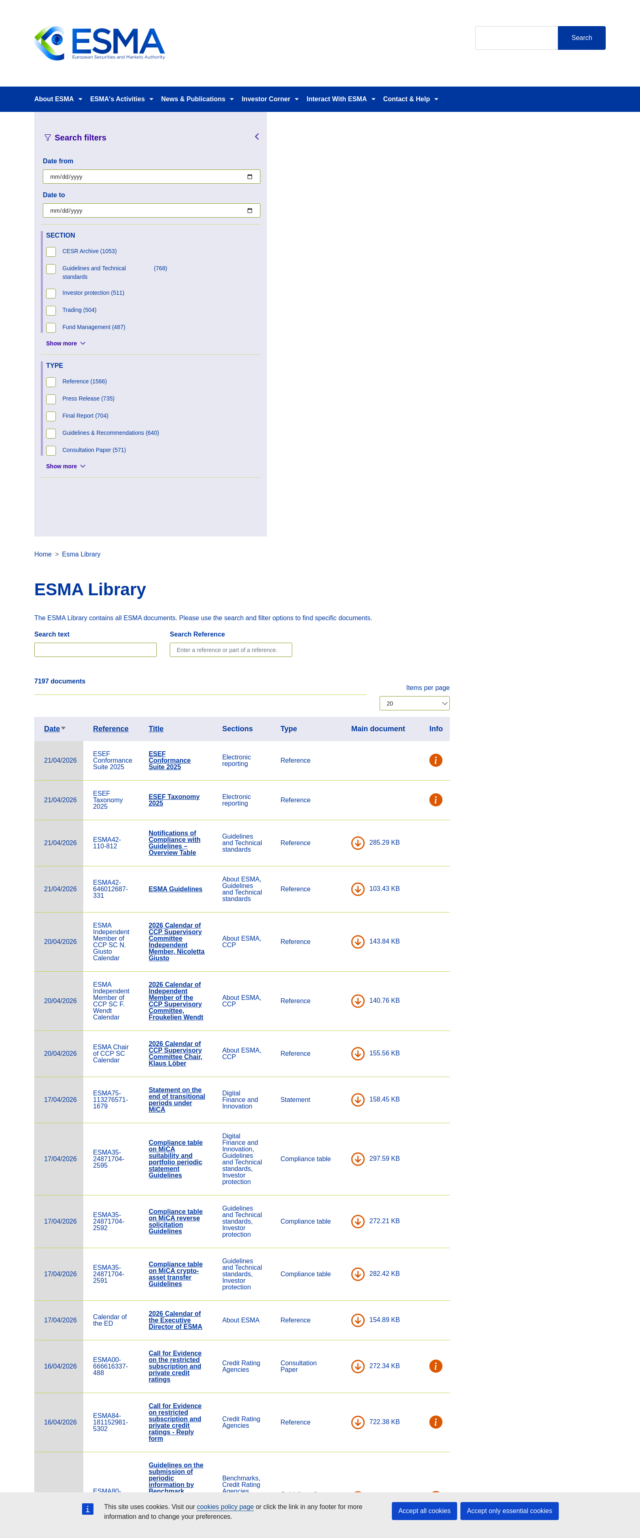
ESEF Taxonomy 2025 (330, 375)
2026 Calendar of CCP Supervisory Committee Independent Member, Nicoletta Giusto (332, 517)
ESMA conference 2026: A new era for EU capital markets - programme (332, 1204)
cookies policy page (225, 1506)
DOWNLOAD (513, 418)
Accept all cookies (424, 1510)
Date (211, 304)
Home (199, 129)
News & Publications (193, 99)
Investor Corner (266, 99)
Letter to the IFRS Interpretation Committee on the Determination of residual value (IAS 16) (332, 1149)
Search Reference (353, 209)
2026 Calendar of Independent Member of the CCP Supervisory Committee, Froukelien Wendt (331, 576)
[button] (592, 336)
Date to (54, 194)
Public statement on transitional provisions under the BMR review (331, 1254)
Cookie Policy (424, 1475)
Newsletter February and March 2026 (325, 1297)
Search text (207, 209)
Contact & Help (406, 99)
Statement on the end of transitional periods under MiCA (332, 675)
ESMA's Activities (117, 99)
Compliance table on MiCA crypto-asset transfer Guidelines (331, 849)
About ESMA (54, 99)
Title (312, 304)
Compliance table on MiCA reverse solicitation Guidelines (331, 796)
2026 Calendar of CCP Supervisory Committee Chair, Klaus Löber (331, 629)
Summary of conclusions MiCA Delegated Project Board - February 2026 (332, 1343)
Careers (221, 1475)
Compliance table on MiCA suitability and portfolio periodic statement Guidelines (331, 734)
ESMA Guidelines (331, 464)
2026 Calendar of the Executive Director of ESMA (331, 896)
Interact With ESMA (337, 99)
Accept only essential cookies (509, 1510)
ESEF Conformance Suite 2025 (325, 336)
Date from (58, 161)
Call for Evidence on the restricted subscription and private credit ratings (331, 941)
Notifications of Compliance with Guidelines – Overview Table (330, 418)
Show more (61, 343)
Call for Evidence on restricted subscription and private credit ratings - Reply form (331, 997)
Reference (266, 304)
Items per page (584, 263)
